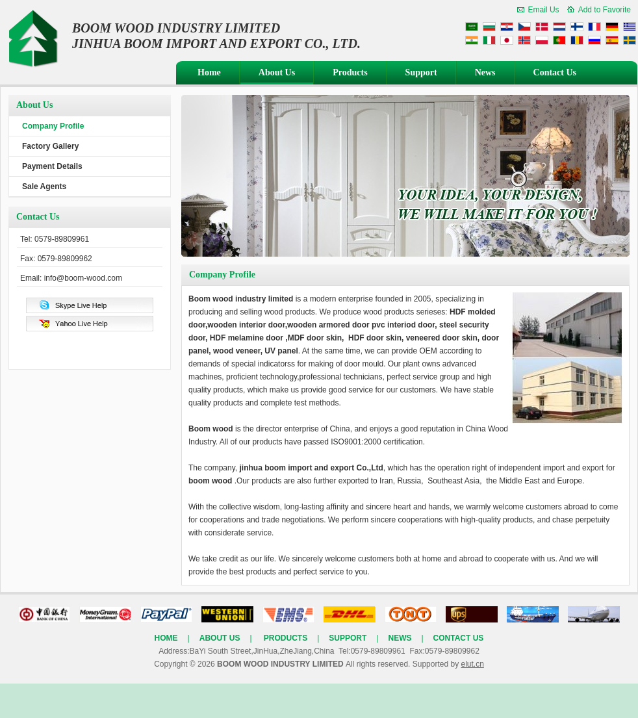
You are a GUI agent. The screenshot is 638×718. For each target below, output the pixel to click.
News (485, 72)
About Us (277, 72)
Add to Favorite (604, 9)
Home (209, 72)
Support (421, 72)
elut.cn (472, 664)
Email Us (543, 9)
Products (350, 72)
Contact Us (555, 72)
